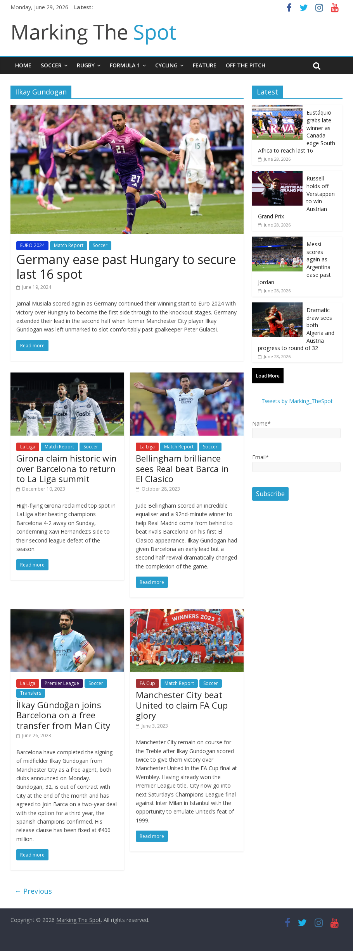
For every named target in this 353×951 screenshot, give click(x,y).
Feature (204, 65)
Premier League (62, 683)
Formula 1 (125, 65)
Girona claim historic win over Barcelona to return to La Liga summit (66, 468)
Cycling (166, 65)
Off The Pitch (245, 65)
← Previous (33, 891)
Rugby (86, 65)
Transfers (30, 693)
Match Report (68, 245)
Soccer (51, 65)
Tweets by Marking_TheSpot (297, 401)
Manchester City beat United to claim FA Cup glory (182, 705)
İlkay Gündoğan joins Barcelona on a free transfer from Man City (63, 715)
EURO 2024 (32, 245)
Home (23, 65)
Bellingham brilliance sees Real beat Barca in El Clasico (182, 468)
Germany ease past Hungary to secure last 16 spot (126, 266)
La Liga (27, 446)
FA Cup (147, 683)
